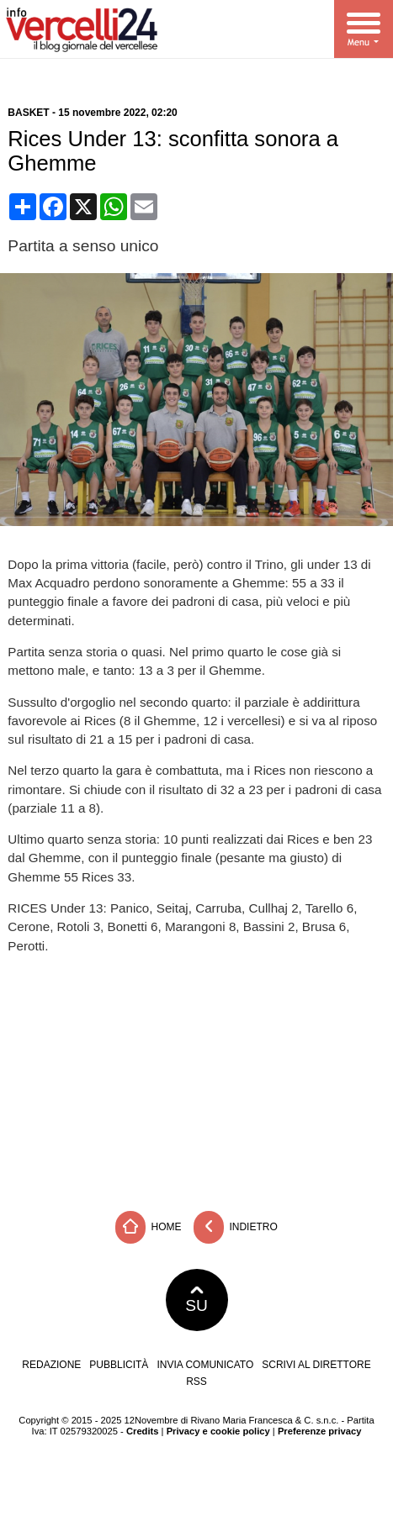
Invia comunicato (205, 1365)
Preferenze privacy (320, 1431)
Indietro (236, 1227)
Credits (142, 1431)
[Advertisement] (197, 1077)
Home (148, 1227)
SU (196, 1300)
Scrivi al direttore (316, 1365)
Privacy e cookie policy (218, 1431)
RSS (196, 1381)
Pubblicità (118, 1365)
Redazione (51, 1365)
